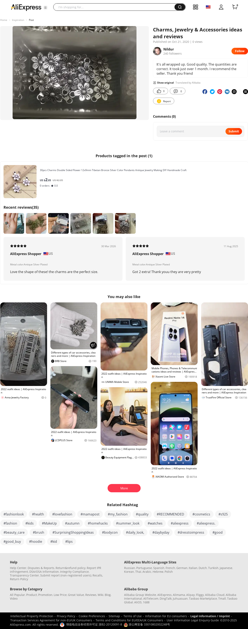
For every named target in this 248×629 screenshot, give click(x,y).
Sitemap (114, 616)
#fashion (10, 523)
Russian (129, 568)
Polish (169, 572)
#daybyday (160, 532)
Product (31, 595)
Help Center (18, 568)
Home (3, 20)
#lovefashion (62, 514)
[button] (45, 7)
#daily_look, (135, 532)
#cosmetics (201, 514)
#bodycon (110, 532)
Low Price (60, 595)
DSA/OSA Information (44, 572)
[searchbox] (115, 7)
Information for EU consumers (166, 616)
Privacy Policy (66, 616)
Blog (108, 595)
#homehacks (98, 523)
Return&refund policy (70, 568)
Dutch (203, 568)
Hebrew (158, 572)
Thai (138, 572)
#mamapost (90, 514)
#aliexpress (180, 523)
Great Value (76, 595)
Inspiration (18, 20)
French (170, 568)
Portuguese (144, 568)
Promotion (45, 595)
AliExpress (164, 595)
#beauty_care (14, 532)
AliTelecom (150, 598)
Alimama (179, 595)
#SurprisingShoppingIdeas (73, 532)
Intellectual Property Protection (31, 616)
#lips (69, 541)
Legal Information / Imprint (210, 616)
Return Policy (19, 579)
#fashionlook (14, 514)
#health (38, 514)
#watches (155, 523)
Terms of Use (132, 616)
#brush (38, 532)
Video (14, 598)
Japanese (226, 568)
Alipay (190, 595)
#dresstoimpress (191, 532)
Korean (129, 572)
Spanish (158, 568)
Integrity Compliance (74, 572)
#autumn (72, 523)
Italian (193, 568)
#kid (53, 541)
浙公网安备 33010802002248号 (147, 624)
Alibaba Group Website (140, 595)
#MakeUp (49, 523)
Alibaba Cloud (214, 595)
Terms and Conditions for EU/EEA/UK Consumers (129, 620)
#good (217, 532)
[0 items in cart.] (234, 7)
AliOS (138, 602)
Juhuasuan (180, 598)
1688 (146, 602)
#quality (142, 514)
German (181, 568)
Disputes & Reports (41, 568)
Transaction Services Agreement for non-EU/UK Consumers (51, 620)
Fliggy (200, 595)
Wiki (100, 595)
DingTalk (166, 598)
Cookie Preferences (92, 616)
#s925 (223, 514)
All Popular (17, 595)
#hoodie (35, 541)
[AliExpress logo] (26, 7)
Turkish (213, 568)
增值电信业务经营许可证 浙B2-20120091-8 (94, 624)
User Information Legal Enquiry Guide (193, 620)
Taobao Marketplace (203, 598)
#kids (29, 523)
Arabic (146, 572)
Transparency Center (24, 575)
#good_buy (12, 541)
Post (31, 20)
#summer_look (127, 523)
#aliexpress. (206, 523)
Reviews (90, 595)
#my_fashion (118, 514)
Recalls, (98, 575)
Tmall (222, 598)
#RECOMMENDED (170, 514)
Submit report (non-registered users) (65, 575)
